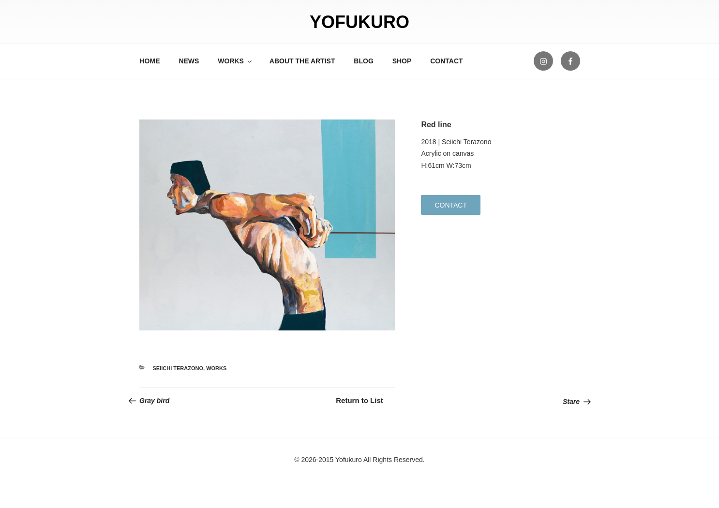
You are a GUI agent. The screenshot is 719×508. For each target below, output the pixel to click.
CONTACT (446, 61)
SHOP (402, 61)
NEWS (189, 61)
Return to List (359, 400)
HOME (150, 61)
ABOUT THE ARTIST (302, 61)
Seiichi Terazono (178, 368)
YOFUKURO (359, 22)
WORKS (235, 61)
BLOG (363, 61)
